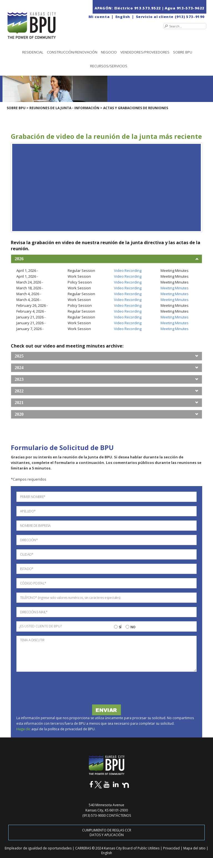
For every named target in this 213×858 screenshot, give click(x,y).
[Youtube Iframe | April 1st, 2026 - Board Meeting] (106, 187)
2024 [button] (19, 367)
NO (133, 627)
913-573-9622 (190, 8)
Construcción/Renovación (72, 52)
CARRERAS (83, 848)
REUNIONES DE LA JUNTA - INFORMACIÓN (64, 108)
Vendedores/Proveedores (144, 52)
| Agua (169, 8)
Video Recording (127, 270)
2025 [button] (19, 356)
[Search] (184, 26)
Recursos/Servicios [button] (108, 65)
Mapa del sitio (194, 848)
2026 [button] (19, 258)
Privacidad (172, 848)
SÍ (120, 627)
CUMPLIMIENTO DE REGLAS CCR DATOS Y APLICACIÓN (106, 832)
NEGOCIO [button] (109, 52)
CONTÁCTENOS (118, 815)
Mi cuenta (99, 16)
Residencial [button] (32, 52)
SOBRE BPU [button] (182, 52)
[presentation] (58, 689)
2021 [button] (19, 402)
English (122, 16)
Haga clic (23, 729)
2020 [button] (19, 414)
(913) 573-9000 (94, 815)
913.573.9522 (147, 8)
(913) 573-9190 (190, 16)
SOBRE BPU (16, 108)
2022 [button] (19, 391)
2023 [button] (19, 379)
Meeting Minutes (175, 287)
